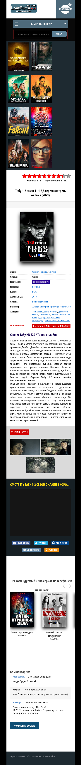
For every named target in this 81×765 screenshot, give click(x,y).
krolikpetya (19, 676)
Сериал (35, 272)
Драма (44, 272)
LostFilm (36, 287)
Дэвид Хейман (50, 311)
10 (68, 175)
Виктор (17, 702)
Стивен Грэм (64, 320)
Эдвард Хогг (43, 317)
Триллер (52, 272)
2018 (34, 296)
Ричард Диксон (58, 314)
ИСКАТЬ (59, 34)
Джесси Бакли (50, 320)
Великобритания (40, 301)
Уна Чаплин (44, 314)
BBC (34, 291)
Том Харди (37, 311)
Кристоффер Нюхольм (60, 306)
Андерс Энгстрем (40, 306)
